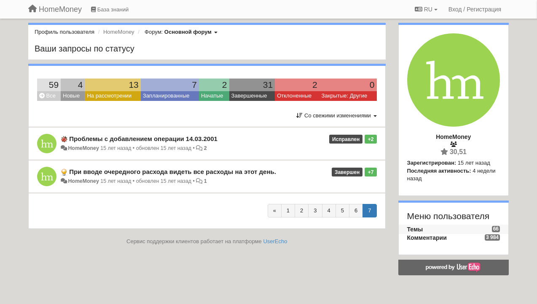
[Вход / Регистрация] (475, 9)
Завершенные (249, 95)
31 (268, 85)
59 (54, 85)
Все (47, 95)
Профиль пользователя (64, 32)
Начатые (212, 95)
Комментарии (427, 237)
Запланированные (166, 95)
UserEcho (275, 241)
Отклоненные (294, 95)
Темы (415, 229)
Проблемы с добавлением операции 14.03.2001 (143, 138)
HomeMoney (83, 148)
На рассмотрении (109, 95)
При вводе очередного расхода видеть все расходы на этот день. (172, 171)
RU (426, 9)
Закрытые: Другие (345, 95)
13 (133, 85)
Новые (71, 95)
